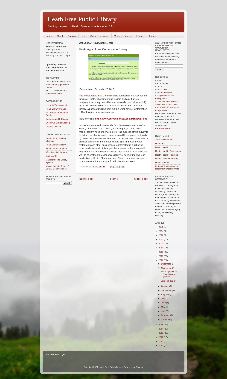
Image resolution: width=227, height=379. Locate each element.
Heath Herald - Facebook (167, 155)
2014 (161, 329)
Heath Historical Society (166, 158)
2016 (161, 260)
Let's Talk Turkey (168, 281)
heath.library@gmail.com (57, 84)
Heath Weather (162, 162)
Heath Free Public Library (82, 19)
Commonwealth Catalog (57, 119)
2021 (161, 239)
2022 (161, 235)
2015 (161, 325)
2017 (161, 256)
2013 (161, 333)
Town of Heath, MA (164, 140)
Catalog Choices (53, 126)
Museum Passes (122, 36)
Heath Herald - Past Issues (168, 151)
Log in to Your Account (56, 105)
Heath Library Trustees (56, 148)
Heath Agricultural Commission (100, 95)
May (163, 307)
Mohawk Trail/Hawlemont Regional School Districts (167, 167)
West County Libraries (56, 152)
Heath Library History (56, 145)
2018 (161, 252)
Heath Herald (161, 147)
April (163, 311)
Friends (140, 36)
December (166, 264)
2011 (161, 341)
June (163, 303)
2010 (161, 345)
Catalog (72, 36)
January (165, 319)
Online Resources (99, 36)
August (164, 294)
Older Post (141, 178)
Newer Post (86, 178)
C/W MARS (51, 156)
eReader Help (163, 128)
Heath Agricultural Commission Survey (169, 274)
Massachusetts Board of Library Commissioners (57, 167)
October (165, 286)
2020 (161, 243)
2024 (161, 231)
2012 (161, 337)
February (165, 315)
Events (152, 36)
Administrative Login (55, 354)
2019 (161, 248)
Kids (83, 36)
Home (49, 36)
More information (54, 93)
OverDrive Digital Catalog (58, 123)
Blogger (139, 367)
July (163, 298)
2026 (161, 227)
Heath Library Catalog (56, 109)
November (166, 268)
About (60, 36)
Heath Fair (160, 143)
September (166, 290)
